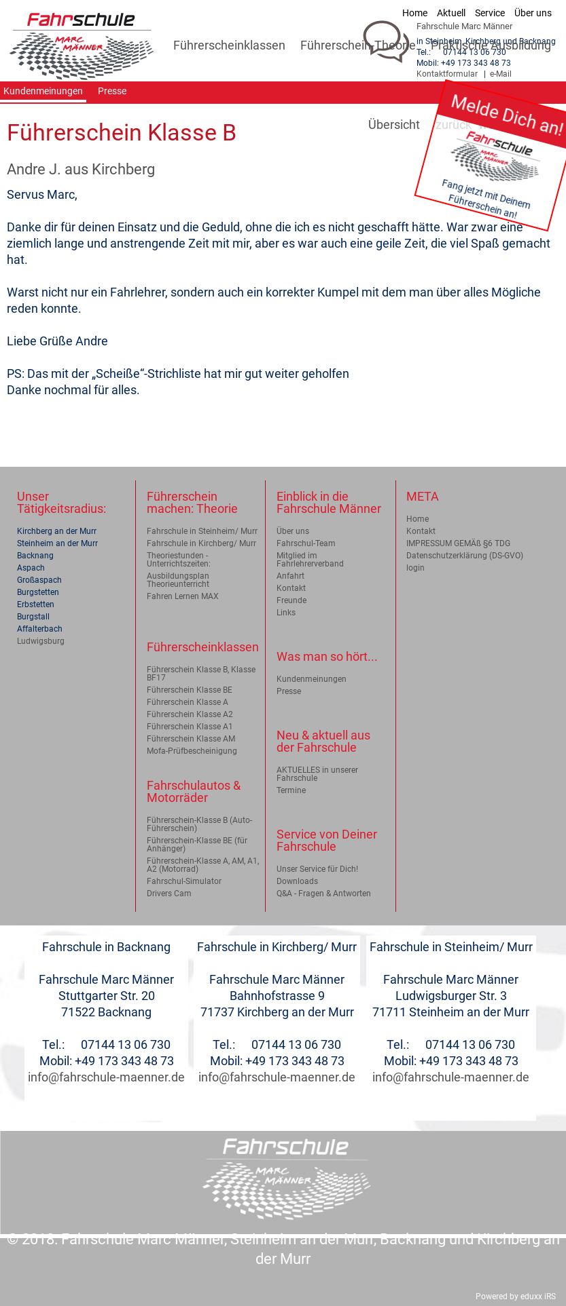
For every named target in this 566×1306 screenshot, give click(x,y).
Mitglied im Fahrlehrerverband (310, 560)
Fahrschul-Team (306, 543)
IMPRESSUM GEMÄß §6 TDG (458, 543)
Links (286, 612)
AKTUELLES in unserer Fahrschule (317, 774)
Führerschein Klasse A (187, 702)
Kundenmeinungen (312, 679)
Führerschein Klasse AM (191, 739)
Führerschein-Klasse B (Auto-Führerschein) (199, 824)
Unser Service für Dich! (317, 869)
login (415, 568)
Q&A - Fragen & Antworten (324, 893)
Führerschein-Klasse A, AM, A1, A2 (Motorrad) (203, 865)
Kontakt (291, 588)
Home (417, 519)
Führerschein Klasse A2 (190, 714)
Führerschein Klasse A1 (190, 726)
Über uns (293, 531)
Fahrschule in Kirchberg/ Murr (201, 543)
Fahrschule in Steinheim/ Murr (202, 531)
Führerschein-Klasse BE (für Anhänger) (197, 844)
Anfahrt (290, 576)
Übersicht (394, 124)
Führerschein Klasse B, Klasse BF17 (201, 674)
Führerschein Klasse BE (189, 690)
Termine (291, 790)
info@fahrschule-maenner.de (106, 1077)
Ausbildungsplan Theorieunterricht (178, 580)
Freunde (291, 600)
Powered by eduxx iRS (516, 1296)
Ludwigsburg (41, 641)
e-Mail (501, 74)
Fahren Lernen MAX (183, 596)
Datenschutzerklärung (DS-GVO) (464, 555)
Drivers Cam (169, 893)
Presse (289, 691)
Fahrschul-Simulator (184, 881)
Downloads (297, 881)
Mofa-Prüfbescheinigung (192, 751)
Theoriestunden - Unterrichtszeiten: (179, 560)
